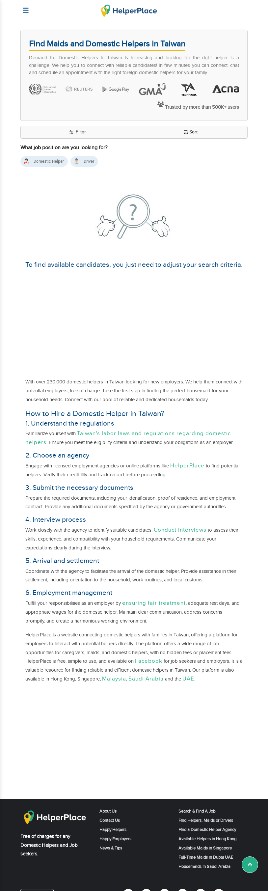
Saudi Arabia (146, 679)
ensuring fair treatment (154, 603)
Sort (191, 132)
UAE (188, 679)
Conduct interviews (180, 530)
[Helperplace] (22, 7)
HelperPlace (187, 465)
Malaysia (114, 679)
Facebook (148, 661)
